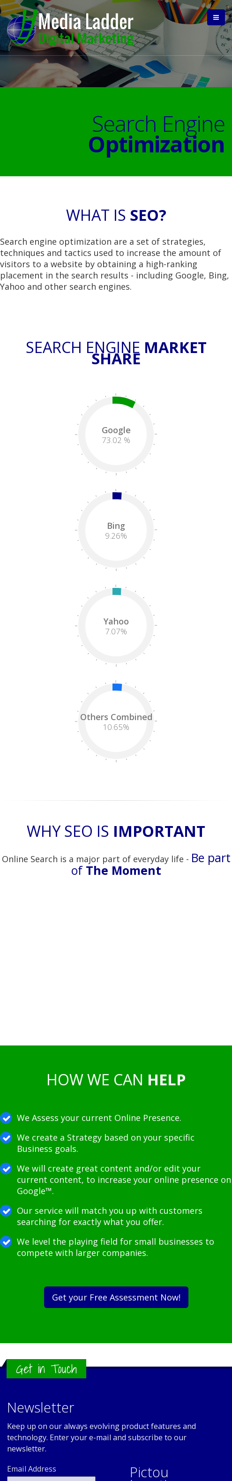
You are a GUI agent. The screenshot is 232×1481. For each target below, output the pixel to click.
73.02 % (116, 440)
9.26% (116, 536)
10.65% (116, 727)
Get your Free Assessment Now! (116, 1297)
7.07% (116, 631)
